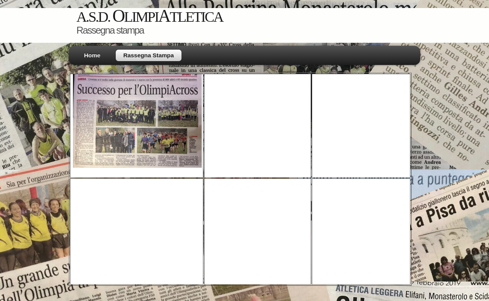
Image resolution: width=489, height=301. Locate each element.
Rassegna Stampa (148, 55)
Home (92, 55)
